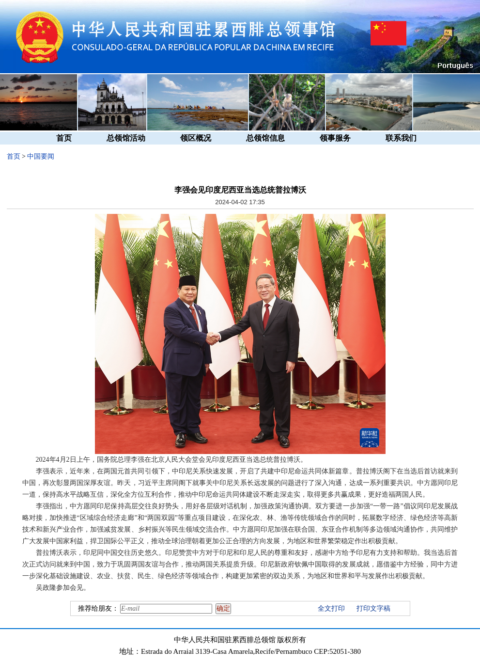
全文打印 (331, 608)
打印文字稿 (373, 608)
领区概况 (195, 138)
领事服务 (335, 138)
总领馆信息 (265, 138)
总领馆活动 (126, 138)
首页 (64, 138)
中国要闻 (40, 156)
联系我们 (401, 138)
